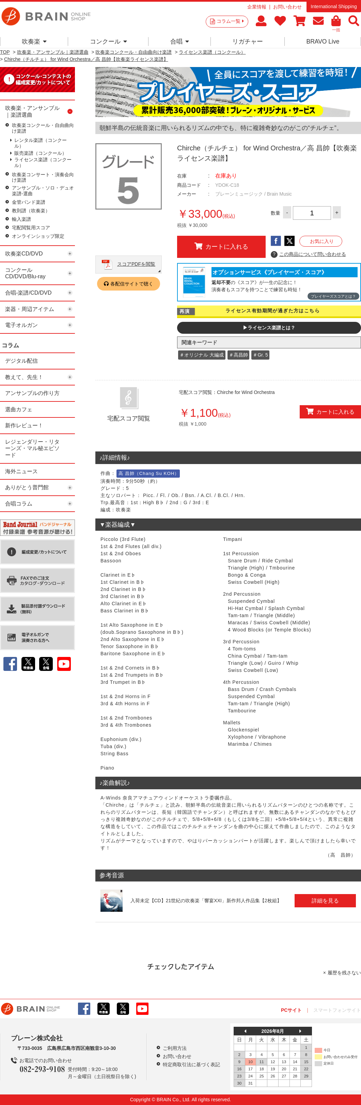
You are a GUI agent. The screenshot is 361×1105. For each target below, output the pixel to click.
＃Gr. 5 (260, 355)
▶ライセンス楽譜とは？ (269, 327)
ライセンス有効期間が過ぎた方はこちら (272, 310)
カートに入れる (221, 246)
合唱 (179, 41)
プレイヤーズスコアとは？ (333, 296)
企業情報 (256, 7)
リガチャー (247, 41)
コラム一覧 (230, 21)
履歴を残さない (344, 972)
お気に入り (322, 241)
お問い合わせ (287, 7)
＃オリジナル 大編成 (201, 355)
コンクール (108, 41)
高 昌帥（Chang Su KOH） (149, 473)
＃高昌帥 (238, 355)
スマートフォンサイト (337, 1010)
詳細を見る (325, 900)
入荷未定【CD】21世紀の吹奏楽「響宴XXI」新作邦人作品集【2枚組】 (206, 900)
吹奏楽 (34, 41)
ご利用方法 (175, 1048)
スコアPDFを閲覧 (136, 264)
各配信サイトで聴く (131, 283)
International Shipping (334, 6)
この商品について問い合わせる (308, 254)
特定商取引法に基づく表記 (191, 1064)
